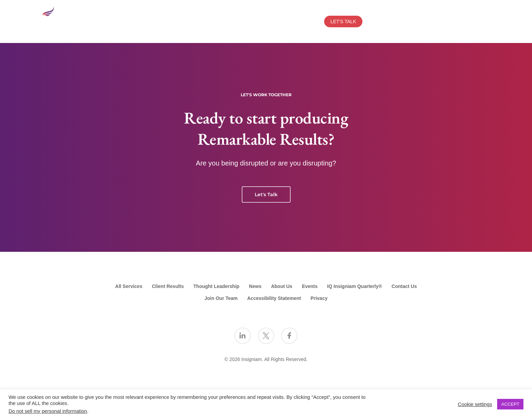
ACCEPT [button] (510, 404)
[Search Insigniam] (485, 21)
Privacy (319, 298)
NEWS (310, 21)
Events (310, 286)
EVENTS (286, 21)
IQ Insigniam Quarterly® (354, 286)
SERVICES (101, 21)
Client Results (168, 286)
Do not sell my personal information (48, 411)
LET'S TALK (343, 21)
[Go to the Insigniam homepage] (60, 20)
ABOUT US (139, 21)
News (255, 286)
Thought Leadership (217, 286)
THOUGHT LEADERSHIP (239, 21)
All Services (128, 286)
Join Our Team (221, 298)
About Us (281, 286)
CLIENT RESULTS (181, 21)
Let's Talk (266, 194)
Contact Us (404, 286)
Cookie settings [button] (475, 404)
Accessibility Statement (274, 298)
